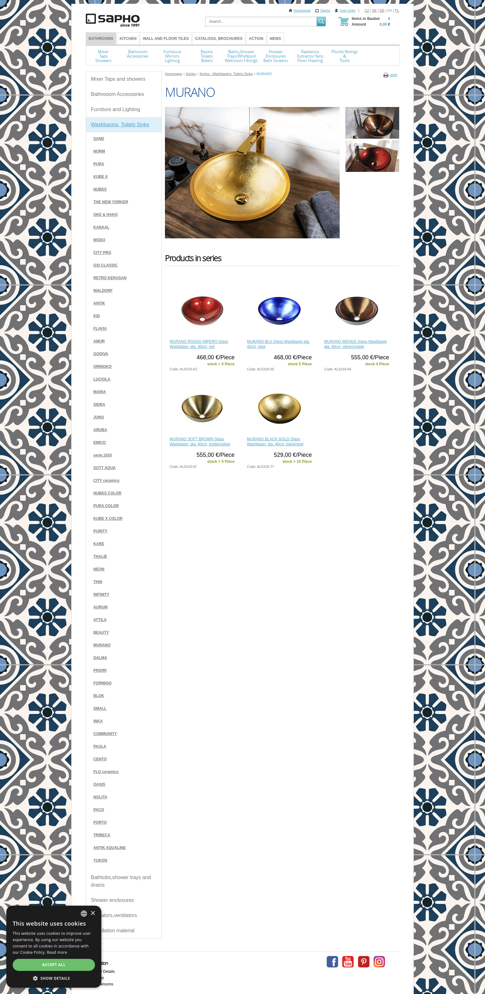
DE (382, 10)
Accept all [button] (54, 964)
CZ (367, 10)
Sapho (325, 10)
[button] (54, 978)
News (275, 38)
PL (397, 10)
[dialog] (53, 947)
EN (389, 10)
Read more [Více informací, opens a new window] (57, 952)
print (393, 75)
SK (374, 10)
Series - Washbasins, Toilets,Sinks (226, 74)
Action (256, 38)
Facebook (332, 961)
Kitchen (128, 38)
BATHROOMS (101, 38)
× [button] (92, 913)
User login (348, 10)
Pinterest (363, 961)
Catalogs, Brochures (218, 38)
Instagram (379, 961)
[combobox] (84, 913)
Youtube (348, 961)
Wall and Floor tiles (166, 38)
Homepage (302, 10)
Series (191, 74)
